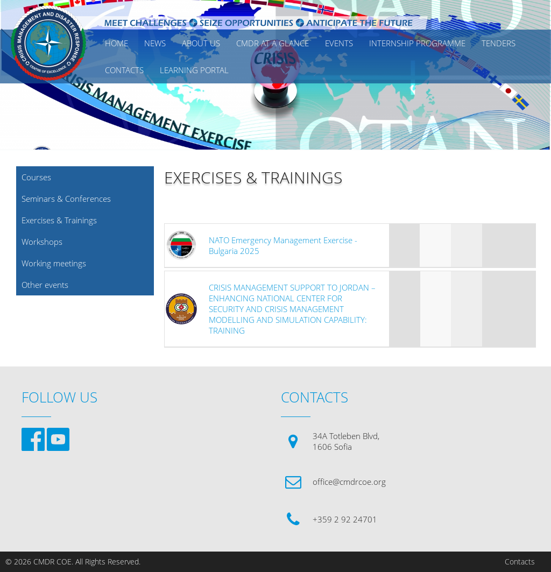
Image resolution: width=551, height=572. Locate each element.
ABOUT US (201, 43)
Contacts (520, 562)
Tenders (498, 43)
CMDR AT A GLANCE (272, 43)
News (155, 43)
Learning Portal (194, 70)
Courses (36, 177)
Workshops (42, 241)
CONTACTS (124, 70)
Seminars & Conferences (66, 198)
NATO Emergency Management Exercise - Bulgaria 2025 (283, 245)
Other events (45, 284)
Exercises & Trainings (59, 220)
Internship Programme (417, 43)
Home (116, 43)
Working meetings (54, 263)
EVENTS (339, 43)
